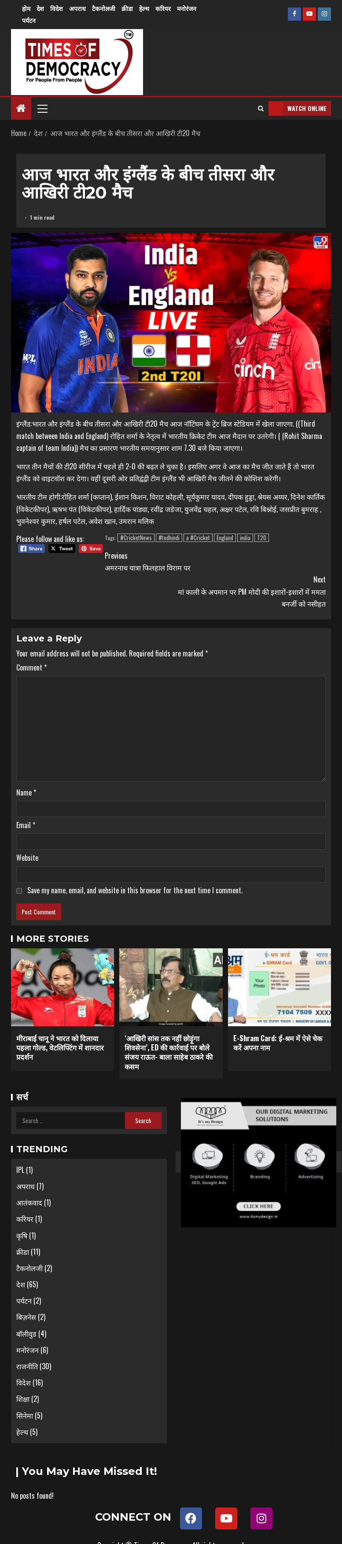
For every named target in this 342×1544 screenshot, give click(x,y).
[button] (42, 108)
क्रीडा (127, 8)
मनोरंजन (186, 8)
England (225, 538)
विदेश (56, 8)
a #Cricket (198, 538)
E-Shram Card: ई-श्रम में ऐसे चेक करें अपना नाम (277, 1043)
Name (26, 792)
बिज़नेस (26, 1317)
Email (25, 825)
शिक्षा (22, 1398)
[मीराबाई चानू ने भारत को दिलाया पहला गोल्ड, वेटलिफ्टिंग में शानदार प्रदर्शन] (62, 987)
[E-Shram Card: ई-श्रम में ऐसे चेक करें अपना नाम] (279, 987)
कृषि (21, 1235)
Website (27, 857)
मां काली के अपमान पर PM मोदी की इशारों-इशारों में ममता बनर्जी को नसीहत (248, 591)
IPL (20, 1169)
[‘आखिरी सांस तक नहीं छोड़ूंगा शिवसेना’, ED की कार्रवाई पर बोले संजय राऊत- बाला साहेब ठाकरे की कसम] (170, 987)
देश (40, 8)
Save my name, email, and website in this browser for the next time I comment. (135, 890)
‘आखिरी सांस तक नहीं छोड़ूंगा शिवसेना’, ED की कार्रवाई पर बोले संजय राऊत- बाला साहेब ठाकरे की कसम (169, 1052)
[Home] (21, 108)
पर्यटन (29, 20)
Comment (31, 667)
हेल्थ (144, 8)
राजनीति (27, 1366)
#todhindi (169, 538)
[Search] (260, 108)
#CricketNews (136, 538)
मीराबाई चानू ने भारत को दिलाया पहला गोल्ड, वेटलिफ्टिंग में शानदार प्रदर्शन (60, 1047)
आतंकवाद (29, 1202)
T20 (261, 538)
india (245, 538)
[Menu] (42, 108)
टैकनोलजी (103, 8)
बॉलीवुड (26, 1333)
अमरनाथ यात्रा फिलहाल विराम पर (182, 561)
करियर (163, 8)
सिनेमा (24, 1415)
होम (26, 8)
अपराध (77, 8)
